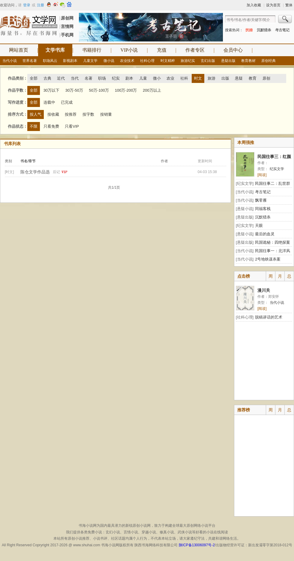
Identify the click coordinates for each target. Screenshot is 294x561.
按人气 (35, 114)
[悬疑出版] (245, 217)
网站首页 (18, 50)
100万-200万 (126, 90)
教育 (252, 78)
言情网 (67, 26)
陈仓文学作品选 (35, 171)
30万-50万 (74, 90)
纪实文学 (277, 169)
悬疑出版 (228, 61)
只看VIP (72, 126)
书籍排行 (91, 50)
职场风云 (50, 61)
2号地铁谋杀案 (267, 259)
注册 (40, 5)
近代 (61, 78)
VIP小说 (129, 50)
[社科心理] (245, 317)
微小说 (109, 61)
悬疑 (239, 78)
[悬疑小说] (245, 208)
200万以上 (152, 90)
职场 (102, 78)
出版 (225, 78)
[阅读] (262, 175)
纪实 (116, 78)
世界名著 (29, 61)
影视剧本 (70, 61)
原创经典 (268, 61)
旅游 (211, 78)
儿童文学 (90, 61)
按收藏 (53, 114)
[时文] (9, 172)
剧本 (129, 78)
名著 (88, 78)
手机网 (67, 34)
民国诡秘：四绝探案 (272, 242)
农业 (170, 78)
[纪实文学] (245, 183)
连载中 (49, 102)
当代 (75, 78)
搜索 (285, 20)
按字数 (88, 114)
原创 (266, 78)
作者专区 (195, 50)
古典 (47, 78)
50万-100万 (99, 90)
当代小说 (9, 61)
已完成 (67, 102)
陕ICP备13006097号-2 (196, 545)
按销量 (106, 114)
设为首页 (273, 5)
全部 (34, 78)
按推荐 (70, 114)
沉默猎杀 (264, 30)
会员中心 (233, 50)
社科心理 (147, 61)
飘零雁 (261, 200)
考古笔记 (282, 30)
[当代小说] (245, 192)
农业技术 (127, 61)
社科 (184, 78)
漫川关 (263, 290)
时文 (198, 78)
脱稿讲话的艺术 (268, 317)
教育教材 (248, 61)
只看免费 (51, 126)
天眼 (259, 225)
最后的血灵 (264, 234)
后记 (56, 172)
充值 (161, 50)
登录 (26, 5)
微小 (157, 78)
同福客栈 (263, 208)
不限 (34, 126)
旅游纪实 (188, 61)
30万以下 (51, 90)
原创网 (67, 18)
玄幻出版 (208, 61)
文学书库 (55, 50)
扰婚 (249, 30)
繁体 (288, 5)
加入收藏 (254, 5)
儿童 (143, 78)
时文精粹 (167, 61)
